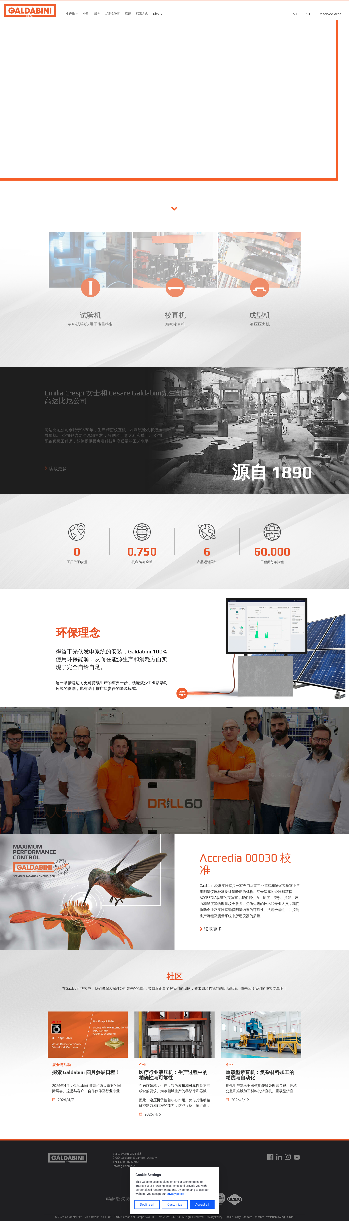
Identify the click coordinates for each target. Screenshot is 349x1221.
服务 (97, 13)
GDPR (290, 1217)
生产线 (72, 13)
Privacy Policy (214, 1217)
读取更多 (213, 929)
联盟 (128, 13)
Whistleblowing (275, 1217)
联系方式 (142, 13)
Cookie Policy (233, 1217)
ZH (307, 14)
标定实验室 (112, 13)
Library (157, 13)
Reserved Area (330, 14)
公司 (86, 13)
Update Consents (253, 1217)
